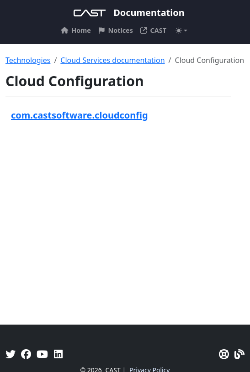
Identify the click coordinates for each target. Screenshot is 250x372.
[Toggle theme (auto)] (181, 30)
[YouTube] (42, 354)
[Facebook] (26, 354)
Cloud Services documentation (112, 60)
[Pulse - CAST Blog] (239, 354)
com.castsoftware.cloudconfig (79, 115)
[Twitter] (10, 354)
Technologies (27, 60)
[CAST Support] (224, 354)
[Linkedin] (58, 354)
